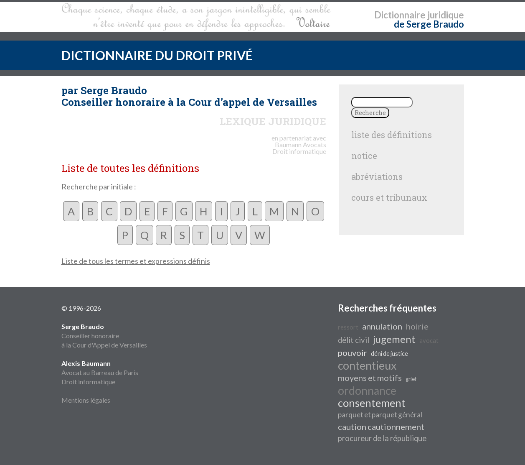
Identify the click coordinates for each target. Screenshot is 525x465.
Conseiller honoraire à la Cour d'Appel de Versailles (104, 335)
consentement (372, 402)
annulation (382, 326)
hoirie (417, 326)
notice (364, 155)
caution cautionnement (381, 427)
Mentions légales (85, 400)
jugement (394, 339)
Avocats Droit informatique (299, 148)
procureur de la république (382, 438)
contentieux (367, 365)
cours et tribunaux (389, 197)
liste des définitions (391, 134)
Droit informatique (88, 382)
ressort (348, 327)
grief (411, 379)
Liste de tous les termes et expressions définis (135, 261)
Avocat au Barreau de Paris (99, 372)
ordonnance (367, 390)
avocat (429, 340)
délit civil (353, 340)
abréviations (377, 176)
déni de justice (389, 353)
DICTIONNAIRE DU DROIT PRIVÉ (157, 55)
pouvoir (352, 352)
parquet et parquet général (380, 414)
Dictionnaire (400, 14)
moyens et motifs (370, 378)
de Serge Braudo (429, 24)
